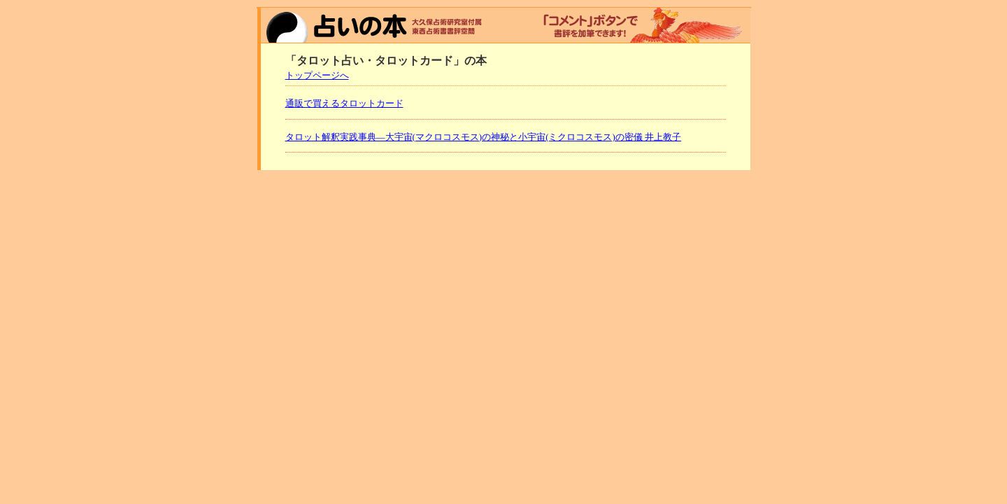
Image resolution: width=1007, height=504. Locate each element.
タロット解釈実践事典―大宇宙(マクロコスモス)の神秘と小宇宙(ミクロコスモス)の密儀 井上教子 (483, 137)
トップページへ (317, 75)
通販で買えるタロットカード (344, 103)
